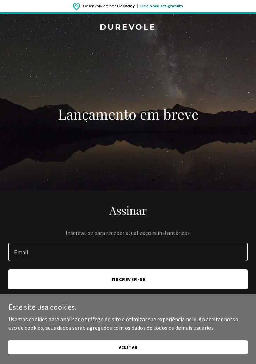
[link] (128, 27)
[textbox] (128, 252)
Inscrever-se (128, 279)
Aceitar (128, 347)
